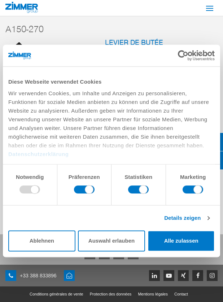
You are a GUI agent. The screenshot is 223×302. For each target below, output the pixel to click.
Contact (181, 294)
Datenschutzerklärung (38, 154)
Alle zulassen (181, 241)
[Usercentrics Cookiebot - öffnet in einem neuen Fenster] (183, 55)
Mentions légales (153, 294)
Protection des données (111, 294)
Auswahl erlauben (111, 241)
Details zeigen (182, 218)
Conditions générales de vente (56, 294)
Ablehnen (42, 241)
